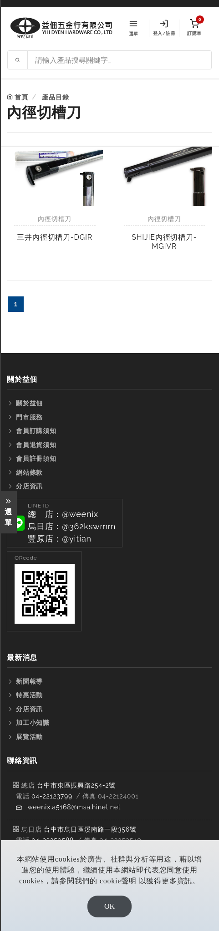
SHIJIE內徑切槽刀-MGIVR (164, 241)
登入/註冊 (164, 28)
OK (109, 906)
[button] (64, 523)
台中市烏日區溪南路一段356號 (90, 829)
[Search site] (119, 59)
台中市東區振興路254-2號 (76, 785)
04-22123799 (51, 796)
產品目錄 (55, 97)
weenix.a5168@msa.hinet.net (74, 807)
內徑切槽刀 (54, 218)
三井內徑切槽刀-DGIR (54, 237)
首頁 (21, 97)
